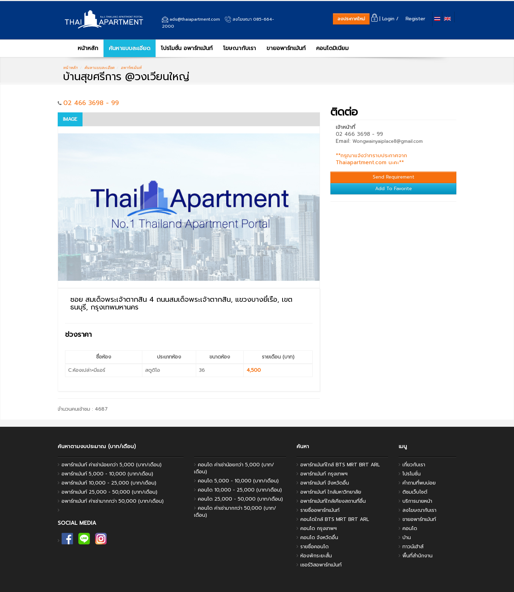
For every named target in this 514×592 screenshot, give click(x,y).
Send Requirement (393, 177)
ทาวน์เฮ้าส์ (412, 546)
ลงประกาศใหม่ (351, 18)
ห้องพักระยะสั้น (316, 555)
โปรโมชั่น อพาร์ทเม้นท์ (187, 48)
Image (70, 119)
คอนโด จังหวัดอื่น (319, 537)
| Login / (387, 18)
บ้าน (406, 537)
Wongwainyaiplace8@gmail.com (387, 141)
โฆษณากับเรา (239, 48)
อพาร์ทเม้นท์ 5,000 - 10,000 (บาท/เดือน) (107, 474)
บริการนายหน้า (417, 501)
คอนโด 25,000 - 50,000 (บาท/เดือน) (240, 499)
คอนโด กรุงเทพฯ (318, 528)
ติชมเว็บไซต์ (414, 492)
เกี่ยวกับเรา (413, 464)
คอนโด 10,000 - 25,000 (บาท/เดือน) (240, 490)
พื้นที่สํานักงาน (417, 555)
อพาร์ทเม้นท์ (131, 67)
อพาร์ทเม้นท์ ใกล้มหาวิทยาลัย (330, 492)
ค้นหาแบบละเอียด (129, 48)
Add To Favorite (393, 188)
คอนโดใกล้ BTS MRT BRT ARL (334, 519)
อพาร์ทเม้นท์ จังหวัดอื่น (324, 483)
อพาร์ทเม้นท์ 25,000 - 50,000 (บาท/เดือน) (109, 492)
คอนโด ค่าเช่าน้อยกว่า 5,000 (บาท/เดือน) (234, 468)
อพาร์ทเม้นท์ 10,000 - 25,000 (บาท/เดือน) (109, 483)
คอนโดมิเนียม (332, 48)
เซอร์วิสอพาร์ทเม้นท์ (321, 565)
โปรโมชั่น (411, 474)
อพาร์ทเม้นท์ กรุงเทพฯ (324, 474)
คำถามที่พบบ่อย (419, 483)
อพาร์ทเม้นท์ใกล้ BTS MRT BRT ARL (340, 464)
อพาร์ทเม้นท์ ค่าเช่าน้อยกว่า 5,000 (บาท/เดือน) (112, 464)
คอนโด (409, 528)
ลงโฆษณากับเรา (419, 510)
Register (417, 18)
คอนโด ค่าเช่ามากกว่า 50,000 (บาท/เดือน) (235, 511)
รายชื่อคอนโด (314, 546)
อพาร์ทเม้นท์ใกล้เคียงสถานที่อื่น (333, 501)
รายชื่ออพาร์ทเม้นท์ (320, 510)
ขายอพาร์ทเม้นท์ (286, 48)
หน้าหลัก (83, 48)
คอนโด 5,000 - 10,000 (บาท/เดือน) (238, 481)
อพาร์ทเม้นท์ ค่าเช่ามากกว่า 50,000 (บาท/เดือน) (113, 501)
